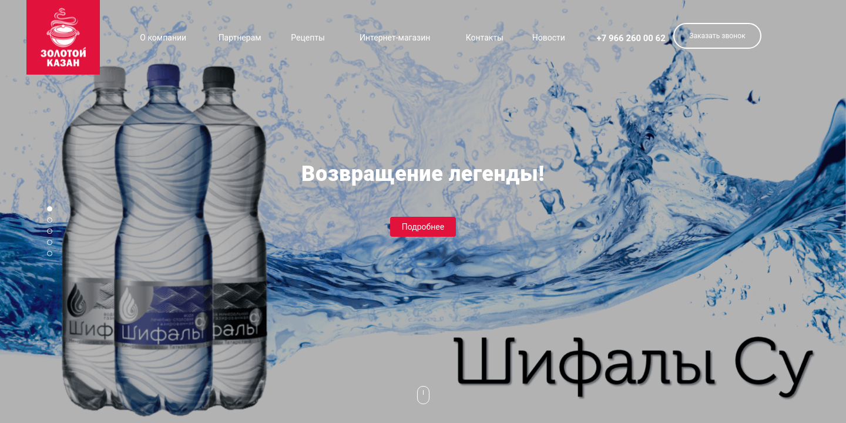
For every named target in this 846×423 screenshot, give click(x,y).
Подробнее (423, 226)
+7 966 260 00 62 (631, 38)
